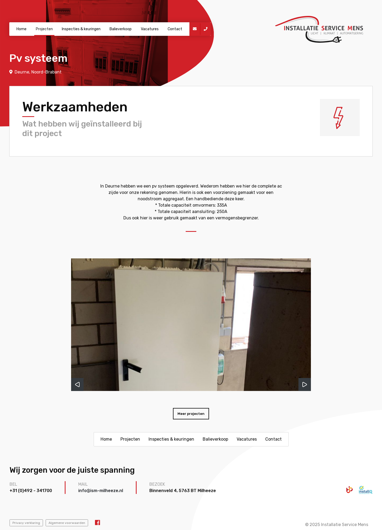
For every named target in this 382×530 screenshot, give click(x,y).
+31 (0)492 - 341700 (31, 490)
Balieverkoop (121, 29)
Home (21, 29)
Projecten (44, 29)
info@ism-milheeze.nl (100, 490)
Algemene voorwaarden (67, 523)
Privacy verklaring (26, 523)
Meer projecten (191, 414)
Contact (175, 29)
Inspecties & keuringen (81, 29)
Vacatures (150, 29)
